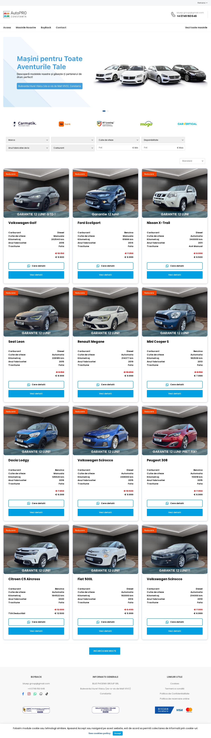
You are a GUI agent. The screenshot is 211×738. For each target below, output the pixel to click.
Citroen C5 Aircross (24, 579)
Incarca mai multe (104, 650)
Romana (199, 2)
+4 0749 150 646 (187, 16)
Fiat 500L (85, 579)
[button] (104, 111)
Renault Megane (91, 341)
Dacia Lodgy (18, 460)
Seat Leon (16, 341)
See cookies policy (99, 733)
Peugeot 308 (157, 460)
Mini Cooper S (158, 341)
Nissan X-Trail (158, 223)
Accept (117, 733)
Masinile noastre (26, 27)
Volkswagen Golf (22, 223)
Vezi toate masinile (196, 27)
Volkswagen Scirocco (95, 460)
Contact (61, 27)
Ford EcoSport (89, 223)
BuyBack (46, 27)
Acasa (7, 27)
